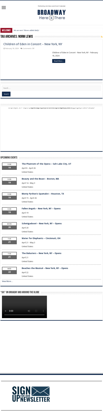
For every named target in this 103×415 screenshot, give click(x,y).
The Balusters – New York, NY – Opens (41, 253)
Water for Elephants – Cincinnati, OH (41, 238)
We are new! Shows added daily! (26, 30)
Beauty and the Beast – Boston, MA (40, 179)
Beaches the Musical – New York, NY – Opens (45, 268)
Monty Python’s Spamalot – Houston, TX (43, 194)
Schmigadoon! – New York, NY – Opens (42, 223)
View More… (7, 281)
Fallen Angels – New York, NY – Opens (41, 208)
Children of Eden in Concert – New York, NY (32, 44)
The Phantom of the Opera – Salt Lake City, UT (46, 164)
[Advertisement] (52, 129)
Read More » (58, 61)
